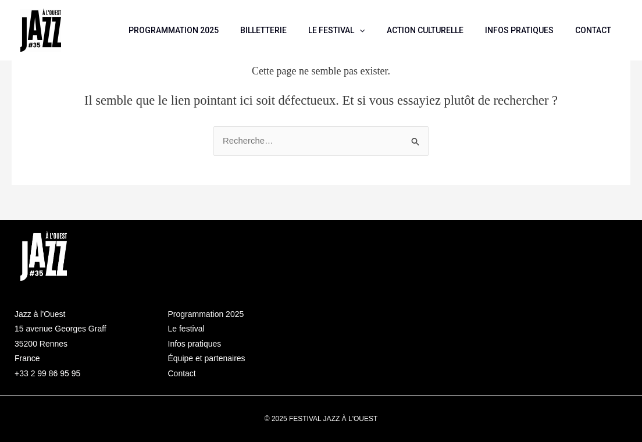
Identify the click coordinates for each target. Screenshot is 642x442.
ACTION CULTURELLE (438, 30)
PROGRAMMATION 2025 (203, 30)
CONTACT (595, 30)
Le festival (186, 328)
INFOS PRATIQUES (527, 30)
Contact (182, 373)
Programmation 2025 (206, 314)
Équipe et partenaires (206, 358)
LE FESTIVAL (355, 30)
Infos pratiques (195, 343)
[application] (378, 30)
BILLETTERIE (287, 30)
